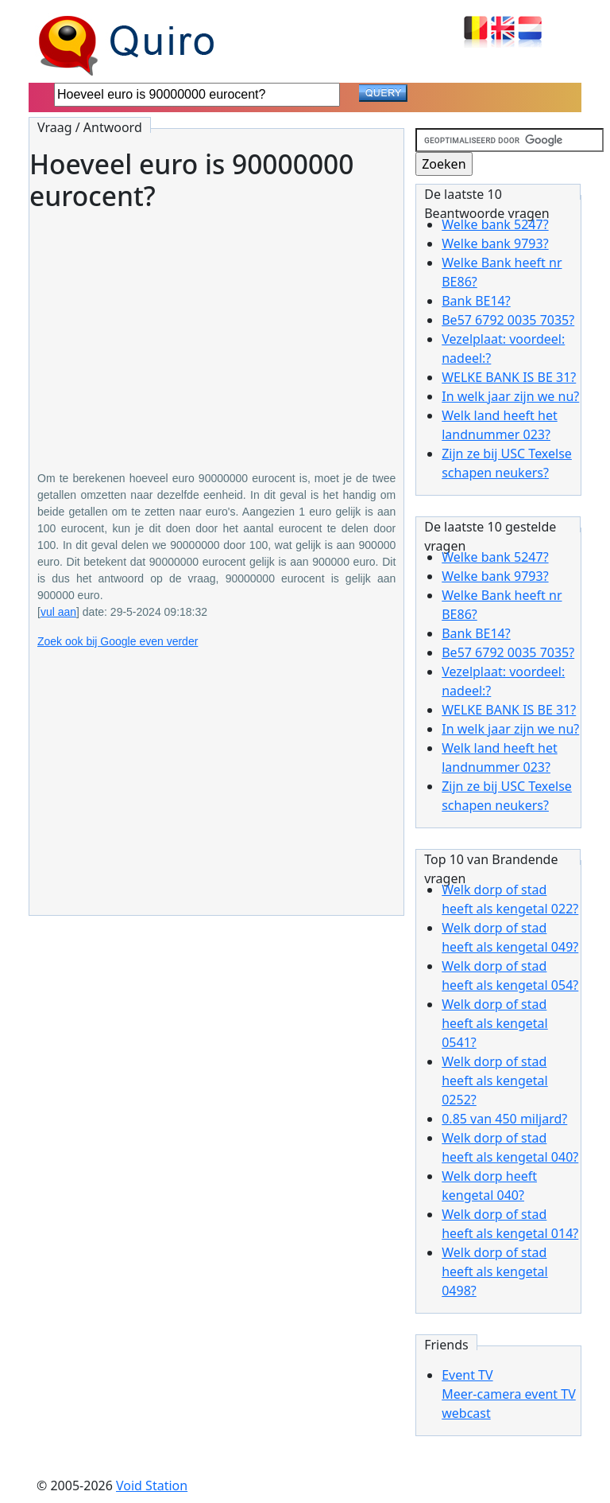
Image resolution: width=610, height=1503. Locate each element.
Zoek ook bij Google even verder (117, 641)
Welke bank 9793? (495, 243)
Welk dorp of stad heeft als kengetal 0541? (495, 1023)
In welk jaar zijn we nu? (510, 396)
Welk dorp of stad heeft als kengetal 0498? (495, 1271)
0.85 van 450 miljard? (504, 1118)
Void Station (151, 1485)
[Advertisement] (216, 329)
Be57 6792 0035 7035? (508, 320)
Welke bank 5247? (495, 224)
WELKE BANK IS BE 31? (509, 377)
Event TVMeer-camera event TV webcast (509, 1394)
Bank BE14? (476, 301)
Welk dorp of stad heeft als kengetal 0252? (495, 1080)
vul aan (58, 611)
